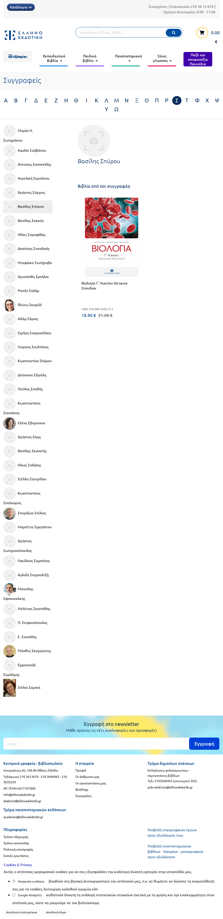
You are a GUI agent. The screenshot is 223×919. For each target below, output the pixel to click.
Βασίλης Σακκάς (23, 221)
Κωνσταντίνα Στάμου (27, 361)
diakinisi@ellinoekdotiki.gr (22, 801)
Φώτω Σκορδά (22, 305)
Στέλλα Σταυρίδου (24, 479)
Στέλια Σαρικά (21, 688)
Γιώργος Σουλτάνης (26, 347)
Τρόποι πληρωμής (15, 837)
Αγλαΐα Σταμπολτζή (26, 575)
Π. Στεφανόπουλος (25, 623)
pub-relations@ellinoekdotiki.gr (170, 787)
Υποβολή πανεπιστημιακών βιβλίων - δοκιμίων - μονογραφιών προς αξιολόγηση (175, 851)
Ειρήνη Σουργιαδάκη (27, 333)
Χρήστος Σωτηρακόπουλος (17, 544)
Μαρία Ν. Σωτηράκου (18, 133)
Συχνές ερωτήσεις (16, 856)
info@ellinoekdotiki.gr (19, 795)
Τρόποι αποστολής (16, 843)
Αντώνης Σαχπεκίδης (27, 164)
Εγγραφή (204, 744)
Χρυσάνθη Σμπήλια (26, 277)
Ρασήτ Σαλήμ (21, 291)
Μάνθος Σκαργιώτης (27, 651)
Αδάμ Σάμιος (20, 319)
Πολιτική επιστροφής (18, 849)
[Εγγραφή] (111, 744)
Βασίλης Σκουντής (25, 451)
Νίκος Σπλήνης (22, 465)
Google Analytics (30, 895)
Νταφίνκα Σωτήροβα (27, 263)
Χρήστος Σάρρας (24, 193)
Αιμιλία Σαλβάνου (24, 151)
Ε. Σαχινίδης (20, 637)
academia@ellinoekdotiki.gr (23, 817)
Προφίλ (80, 770)
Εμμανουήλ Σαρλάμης (19, 668)
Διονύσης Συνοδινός (26, 249)
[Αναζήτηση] (129, 32)
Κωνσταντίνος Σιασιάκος (21, 406)
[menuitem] (17, 56)
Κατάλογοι (21, 7)
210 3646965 (50, 776)
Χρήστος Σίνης (22, 437)
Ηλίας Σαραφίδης (24, 235)
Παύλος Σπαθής (23, 389)
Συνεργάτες (158, 6)
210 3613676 (29, 776)
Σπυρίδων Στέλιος (24, 513)
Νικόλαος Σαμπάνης (26, 561)
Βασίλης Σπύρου (23, 207)
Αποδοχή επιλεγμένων (21, 912)
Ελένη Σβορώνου (24, 423)
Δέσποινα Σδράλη (24, 375)
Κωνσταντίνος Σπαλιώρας (21, 496)
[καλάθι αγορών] (206, 35)
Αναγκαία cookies (30, 881)
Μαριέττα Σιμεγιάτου (27, 527)
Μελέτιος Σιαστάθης (26, 609)
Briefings (81, 789)
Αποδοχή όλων (56, 912)
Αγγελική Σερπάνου (26, 178)
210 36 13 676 (202, 6)
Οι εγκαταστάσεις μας (90, 783)
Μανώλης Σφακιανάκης (18, 592)
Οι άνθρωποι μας (87, 776)
